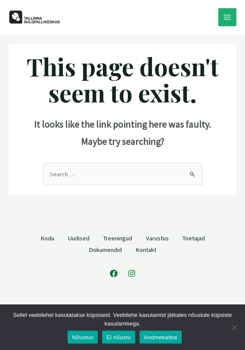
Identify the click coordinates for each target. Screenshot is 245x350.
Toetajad (194, 238)
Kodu (47, 238)
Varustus (157, 238)
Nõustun (82, 337)
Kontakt (146, 250)
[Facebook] (114, 273)
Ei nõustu (118, 337)
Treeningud (117, 238)
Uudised (79, 238)
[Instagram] (132, 273)
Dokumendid (105, 250)
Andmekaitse (160, 337)
